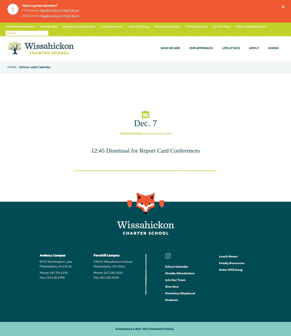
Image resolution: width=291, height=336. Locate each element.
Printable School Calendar (79, 26)
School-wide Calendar (35, 67)
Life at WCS (231, 48)
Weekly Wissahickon (167, 26)
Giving (273, 48)
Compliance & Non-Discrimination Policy (144, 328)
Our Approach (201, 48)
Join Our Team (222, 26)
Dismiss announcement (284, 6)
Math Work (71, 10)
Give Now (172, 286)
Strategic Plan (48, 26)
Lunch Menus (228, 256)
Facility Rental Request (20, 26)
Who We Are (170, 48)
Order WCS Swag (138, 26)
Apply (254, 48)
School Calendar (176, 266)
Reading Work (50, 10)
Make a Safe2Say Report (251, 26)
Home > (13, 67)
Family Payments (111, 26)
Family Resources (196, 26)
